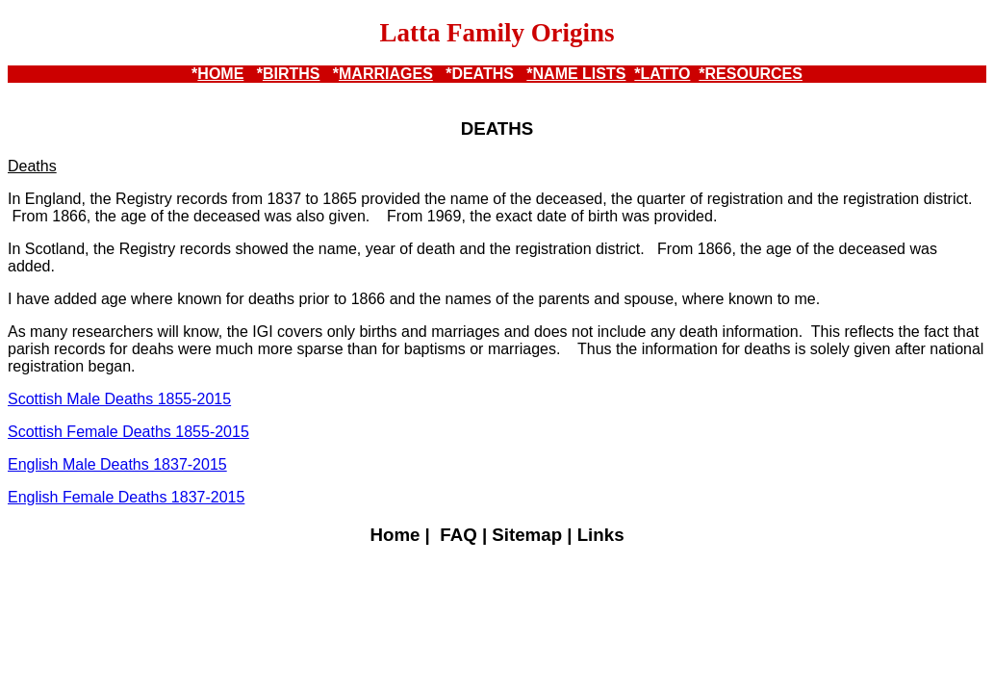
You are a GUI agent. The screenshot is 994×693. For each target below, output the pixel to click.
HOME (220, 73)
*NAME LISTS (575, 73)
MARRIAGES (386, 73)
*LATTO (662, 73)
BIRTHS (291, 73)
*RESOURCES (751, 73)
